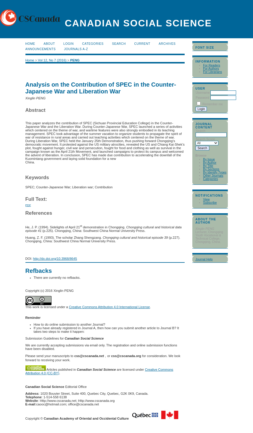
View (206, 199)
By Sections (211, 169)
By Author (209, 162)
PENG (75, 60)
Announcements (40, 49)
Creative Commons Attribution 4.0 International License (109, 307)
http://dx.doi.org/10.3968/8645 (55, 258)
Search (118, 43)
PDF (28, 205)
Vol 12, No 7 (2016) (52, 60)
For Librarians (212, 72)
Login (68, 43)
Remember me (212, 104)
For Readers (211, 65)
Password (202, 97)
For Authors (211, 68)
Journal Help (203, 259)
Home (30, 43)
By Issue (209, 159)
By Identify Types (214, 172)
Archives (167, 43)
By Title (208, 166)
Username (203, 92)
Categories (210, 179)
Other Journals (213, 175)
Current (142, 43)
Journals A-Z (76, 49)
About (49, 43)
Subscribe (210, 202)
